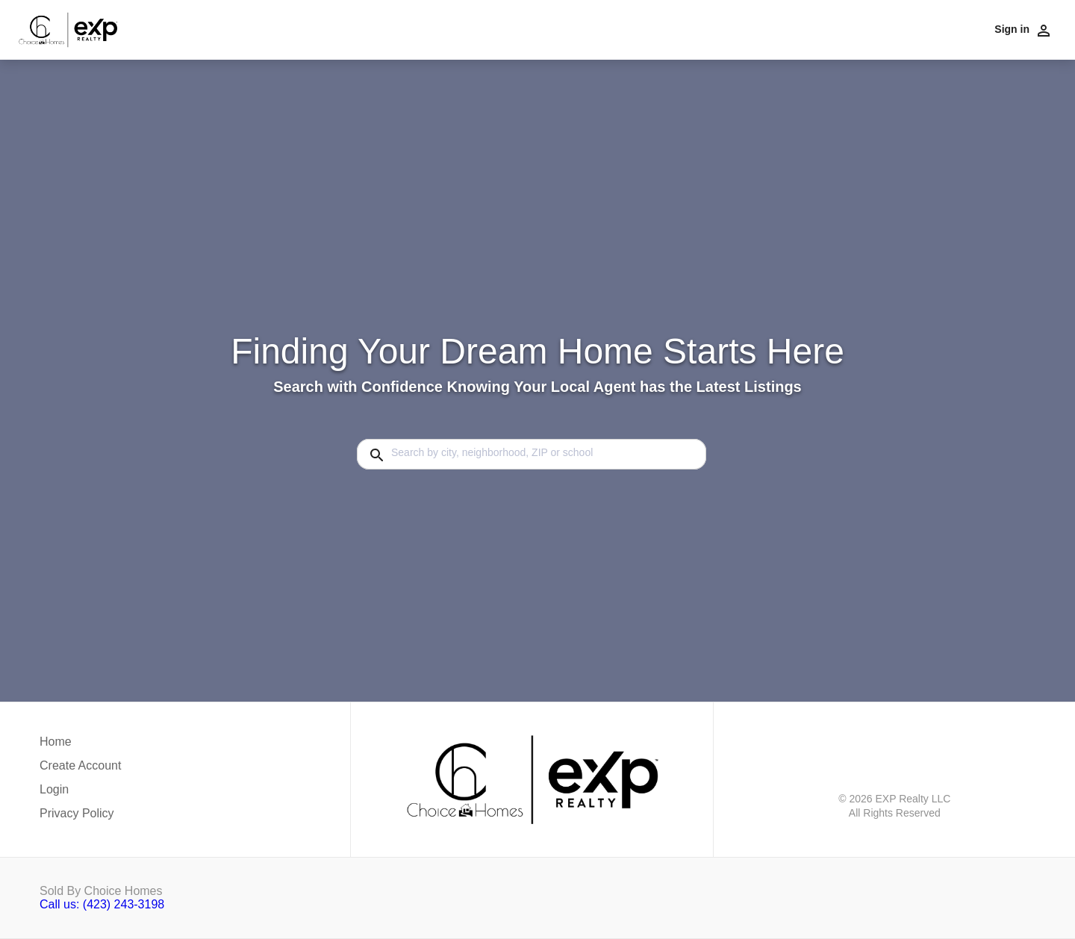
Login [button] (54, 789)
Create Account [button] (80, 765)
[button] (80, 793)
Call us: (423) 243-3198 (102, 904)
